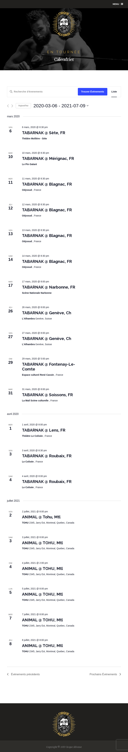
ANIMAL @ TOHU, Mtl (42, 542)
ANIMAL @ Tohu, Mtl (41, 517)
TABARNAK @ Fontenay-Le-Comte (48, 366)
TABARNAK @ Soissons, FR (47, 394)
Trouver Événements (92, 91)
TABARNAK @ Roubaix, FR (47, 455)
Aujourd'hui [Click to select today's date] (23, 105)
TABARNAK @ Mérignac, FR (48, 158)
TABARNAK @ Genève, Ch (46, 312)
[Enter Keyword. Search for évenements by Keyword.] (42, 91)
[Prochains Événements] (12, 105)
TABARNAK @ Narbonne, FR (48, 287)
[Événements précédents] (8, 105)
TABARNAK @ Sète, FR (43, 132)
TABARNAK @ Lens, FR (43, 430)
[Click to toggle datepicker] (61, 105)
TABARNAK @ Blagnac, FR (47, 184)
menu (118, 4)
